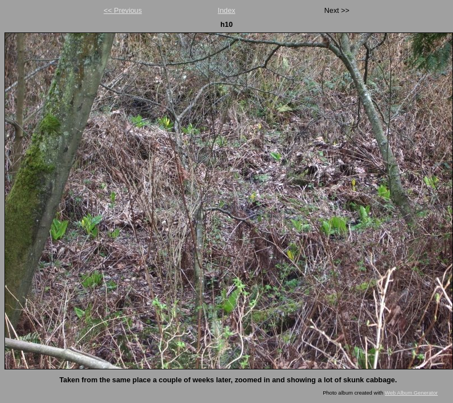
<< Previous (122, 10)
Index (226, 10)
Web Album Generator (411, 393)
